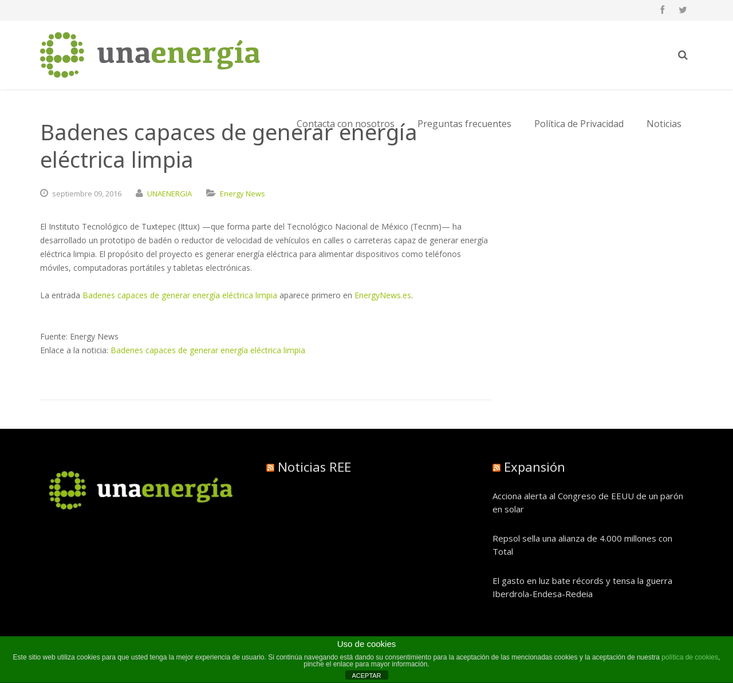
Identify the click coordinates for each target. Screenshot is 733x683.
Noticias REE (314, 466)
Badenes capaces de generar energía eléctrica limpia (179, 295)
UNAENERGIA (169, 193)
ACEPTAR (366, 675)
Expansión (534, 466)
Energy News (242, 193)
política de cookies (689, 657)
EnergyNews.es (382, 295)
